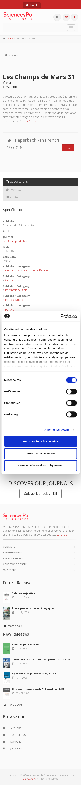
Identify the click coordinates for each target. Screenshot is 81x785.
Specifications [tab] (17, 181)
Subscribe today (40, 493)
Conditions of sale (15, 564)
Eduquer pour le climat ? (27, 644)
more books (13, 626)
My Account (10, 570)
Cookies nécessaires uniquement (40, 465)
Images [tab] (11, 55)
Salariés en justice (23, 593)
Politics (9, 309)
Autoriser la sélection (40, 453)
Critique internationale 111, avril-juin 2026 (38, 689)
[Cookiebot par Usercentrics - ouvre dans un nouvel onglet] (60, 316)
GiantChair (29, 778)
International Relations (37, 270)
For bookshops (13, 558)
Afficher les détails (56, 429)
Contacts (9, 546)
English (32, 5)
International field (16, 290)
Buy (68, 147)
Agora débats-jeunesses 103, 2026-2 (34, 673)
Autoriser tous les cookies (40, 441)
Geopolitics (12, 270)
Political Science (15, 299)
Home (10, 38)
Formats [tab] (13, 189)
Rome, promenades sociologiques (33, 608)
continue (62, 534)
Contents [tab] (14, 197)
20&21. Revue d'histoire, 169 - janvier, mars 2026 (41, 659)
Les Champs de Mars (16, 241)
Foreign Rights (12, 552)
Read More (33, 121)
